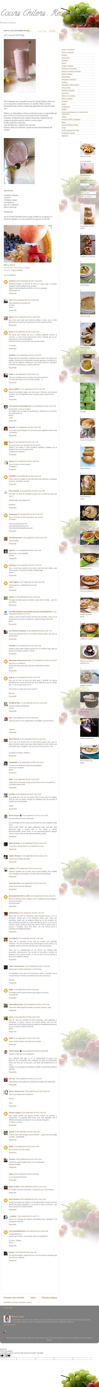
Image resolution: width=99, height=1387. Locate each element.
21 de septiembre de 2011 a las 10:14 (25, 718)
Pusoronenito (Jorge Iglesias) (19, 406)
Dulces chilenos (67, 74)
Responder (12, 293)
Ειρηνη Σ (12, 550)
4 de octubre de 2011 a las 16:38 (37, 1231)
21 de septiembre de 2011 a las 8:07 (44, 660)
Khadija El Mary (15, 703)
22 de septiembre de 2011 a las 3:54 (31, 913)
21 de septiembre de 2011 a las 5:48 (28, 550)
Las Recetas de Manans (17, 631)
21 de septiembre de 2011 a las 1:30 (28, 427)
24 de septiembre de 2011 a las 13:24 (29, 1159)
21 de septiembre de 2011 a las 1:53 (25, 442)
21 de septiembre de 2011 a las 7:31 (39, 631)
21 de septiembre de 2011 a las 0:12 (26, 374)
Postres (64, 55)
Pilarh (11, 1038)
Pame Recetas (14, 1199)
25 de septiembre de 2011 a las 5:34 (26, 1174)
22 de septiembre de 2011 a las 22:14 (29, 1079)
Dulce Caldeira (14, 389)
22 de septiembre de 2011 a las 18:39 (35, 1051)
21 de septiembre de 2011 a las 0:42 (43, 406)
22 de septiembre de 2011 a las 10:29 (26, 1017)
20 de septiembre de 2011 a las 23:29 (26, 332)
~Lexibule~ (13, 1216)
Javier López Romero (16, 966)
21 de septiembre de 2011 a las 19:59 (35, 815)
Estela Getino (14, 913)
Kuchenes (65, 93)
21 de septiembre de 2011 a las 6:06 (31, 582)
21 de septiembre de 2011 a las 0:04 (28, 355)
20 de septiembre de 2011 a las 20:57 (29, 281)
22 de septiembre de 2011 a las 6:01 (37, 966)
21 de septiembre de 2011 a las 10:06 (34, 703)
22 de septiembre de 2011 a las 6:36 (25, 989)
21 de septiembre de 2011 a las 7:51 (28, 646)
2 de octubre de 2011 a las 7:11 (28, 1216)
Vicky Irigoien (14, 582)
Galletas (64, 82)
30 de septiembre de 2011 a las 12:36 (33, 1199)
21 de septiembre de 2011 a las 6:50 (27, 597)
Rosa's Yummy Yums (16, 1091)
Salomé (11, 597)
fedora (11, 461)
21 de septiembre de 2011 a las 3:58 (32, 491)
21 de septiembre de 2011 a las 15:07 (28, 794)
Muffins (64, 109)
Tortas (64, 128)
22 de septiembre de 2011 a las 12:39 (27, 1038)
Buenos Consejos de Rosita (71, 71)
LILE (10, 300)
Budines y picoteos (68, 90)
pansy (11, 1174)
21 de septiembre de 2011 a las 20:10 (34, 843)
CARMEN (12, 476)
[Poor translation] (7, 1356)
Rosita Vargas (14, 815)
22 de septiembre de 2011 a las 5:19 (30, 938)
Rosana (11, 1252)
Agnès (11, 317)
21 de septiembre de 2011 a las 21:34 (34, 856)
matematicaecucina (16, 1004)
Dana (11, 442)
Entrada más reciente (14, 1297)
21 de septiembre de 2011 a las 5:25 (30, 514)
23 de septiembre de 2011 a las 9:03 (27, 1132)
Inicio (32, 1297)
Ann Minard (13, 938)
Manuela (12, 427)
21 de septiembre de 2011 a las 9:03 (27, 677)
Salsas (64, 117)
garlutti (11, 1132)
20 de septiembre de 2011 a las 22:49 (26, 300)
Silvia (11, 332)
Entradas (85, 193)
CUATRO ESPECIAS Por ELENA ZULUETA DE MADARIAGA (30, 612)
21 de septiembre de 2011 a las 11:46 (33, 739)
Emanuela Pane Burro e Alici (19, 896)
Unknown (12, 281)
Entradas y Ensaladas (69, 69)
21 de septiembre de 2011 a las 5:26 (34, 538)
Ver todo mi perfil (9, 1325)
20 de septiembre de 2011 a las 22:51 (27, 317)
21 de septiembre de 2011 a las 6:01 (28, 565)
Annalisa (12, 1159)
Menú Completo (67, 99)
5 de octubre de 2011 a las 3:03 (26, 1252)
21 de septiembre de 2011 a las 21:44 (29, 868)
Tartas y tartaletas (68, 52)
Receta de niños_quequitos (71, 119)
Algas (64, 122)
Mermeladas (66, 77)
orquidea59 (13, 762)
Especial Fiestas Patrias (70, 125)
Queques (65, 60)
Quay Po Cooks (14, 843)
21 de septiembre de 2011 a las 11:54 (31, 762)
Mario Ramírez (14, 739)
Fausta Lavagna (15, 1112)
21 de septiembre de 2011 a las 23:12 (33, 883)
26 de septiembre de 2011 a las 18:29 (33, 1186)
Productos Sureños (68, 133)
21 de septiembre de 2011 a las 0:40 (32, 389)
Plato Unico (66, 58)
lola (10, 718)
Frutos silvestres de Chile (70, 130)
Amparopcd (13, 514)
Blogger (49, 1340)
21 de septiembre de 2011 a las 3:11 (28, 476)
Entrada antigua (49, 1297)
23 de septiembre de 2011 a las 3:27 (37, 1091)
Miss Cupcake (14, 491)
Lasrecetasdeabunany (17, 1231)
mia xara (12, 1079)
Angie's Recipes (15, 856)
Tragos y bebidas (17, 270)
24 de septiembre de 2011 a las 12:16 (26, 1146)
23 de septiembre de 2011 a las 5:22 (33, 1112)
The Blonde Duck (15, 538)
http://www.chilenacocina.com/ (20, 660)
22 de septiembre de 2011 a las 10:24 (37, 1004)
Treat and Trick (14, 883)
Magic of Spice (14, 1186)
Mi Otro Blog (8, 1308)
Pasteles (65, 101)
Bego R (11, 677)
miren (11, 1017)
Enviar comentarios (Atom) (22, 1302)
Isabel (11, 374)
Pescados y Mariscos (69, 79)
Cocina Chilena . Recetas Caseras (49, 14)
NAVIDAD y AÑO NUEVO (70, 85)
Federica (12, 868)
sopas (64, 104)
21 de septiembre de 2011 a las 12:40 (26, 779)
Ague (11, 779)
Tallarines (65, 136)
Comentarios (86, 196)
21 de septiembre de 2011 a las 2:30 (26, 461)
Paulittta (12, 794)
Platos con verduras (68, 96)
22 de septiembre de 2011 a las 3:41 (42, 896)
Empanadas (66, 107)
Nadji (11, 989)
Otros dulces (66, 88)
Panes (64, 63)
